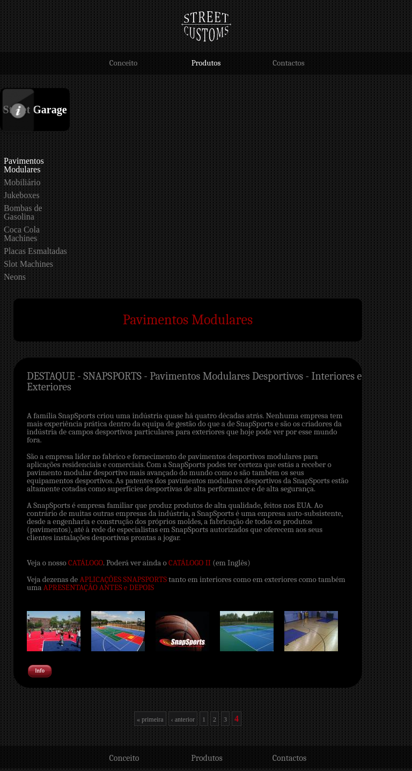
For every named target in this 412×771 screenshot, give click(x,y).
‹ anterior (183, 719)
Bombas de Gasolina (23, 212)
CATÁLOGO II (189, 563)
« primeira (150, 719)
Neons (15, 276)
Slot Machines (28, 263)
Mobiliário (22, 182)
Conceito (123, 63)
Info (7, 91)
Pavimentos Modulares (24, 165)
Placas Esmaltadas (35, 251)
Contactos (288, 63)
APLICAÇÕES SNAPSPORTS (123, 579)
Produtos (206, 63)
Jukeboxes (22, 195)
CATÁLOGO (85, 563)
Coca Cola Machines (22, 234)
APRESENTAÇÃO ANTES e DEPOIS (98, 587)
